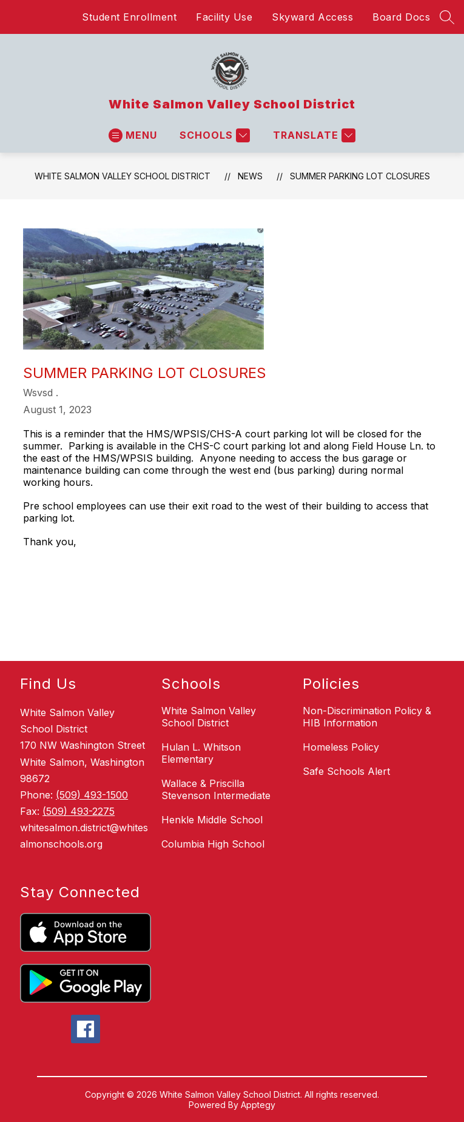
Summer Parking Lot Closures (360, 176)
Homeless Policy (341, 747)
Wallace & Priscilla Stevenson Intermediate (216, 789)
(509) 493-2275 (78, 811)
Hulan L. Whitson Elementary (201, 753)
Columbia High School (212, 844)
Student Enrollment (129, 17)
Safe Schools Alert (346, 771)
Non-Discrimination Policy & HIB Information (367, 717)
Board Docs (401, 17)
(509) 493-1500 (92, 795)
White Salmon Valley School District (122, 176)
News (250, 176)
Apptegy (258, 1105)
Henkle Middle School (212, 820)
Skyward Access (312, 17)
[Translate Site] (312, 135)
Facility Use (224, 17)
